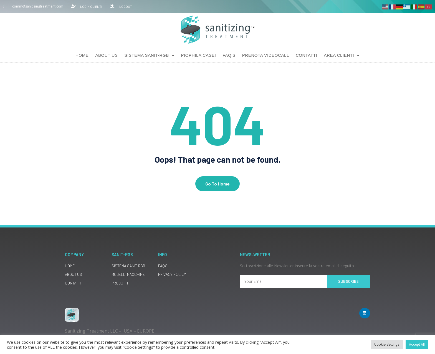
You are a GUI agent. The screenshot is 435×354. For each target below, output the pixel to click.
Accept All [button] (417, 344)
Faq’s (228, 55)
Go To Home (217, 184)
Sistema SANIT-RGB (149, 55)
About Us (106, 55)
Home (81, 55)
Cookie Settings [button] (386, 344)
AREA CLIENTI (342, 55)
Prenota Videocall (265, 55)
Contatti (306, 55)
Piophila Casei (198, 55)
